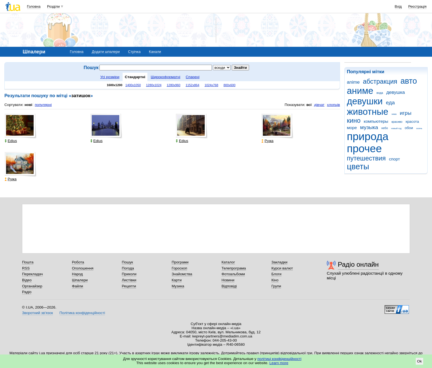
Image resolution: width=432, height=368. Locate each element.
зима (393, 114)
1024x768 (211, 85)
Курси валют (282, 268)
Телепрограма (234, 268)
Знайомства (182, 274)
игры (405, 113)
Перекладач (32, 274)
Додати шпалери (106, 52)
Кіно (275, 280)
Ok (419, 361)
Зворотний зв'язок (37, 313)
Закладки (279, 262)
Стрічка (134, 52)
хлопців (333, 105)
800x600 (229, 85)
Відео (27, 280)
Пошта (27, 262)
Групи (276, 286)
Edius (11, 141)
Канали (155, 52)
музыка (369, 127)
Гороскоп (179, 268)
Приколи (129, 274)
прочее (364, 148)
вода (380, 92)
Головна (33, 6)
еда (390, 102)
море (352, 127)
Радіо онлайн (358, 264)
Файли (77, 286)
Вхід (398, 6)
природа (367, 136)
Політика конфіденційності (82, 313)
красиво (397, 121)
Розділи (53, 6)
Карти (177, 280)
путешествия (366, 158)
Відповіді (229, 286)
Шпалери (80, 280)
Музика (178, 286)
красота (412, 121)
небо (384, 128)
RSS (26, 268)
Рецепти (129, 286)
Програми (180, 262)
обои (409, 128)
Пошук (127, 262)
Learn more (278, 363)
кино (354, 120)
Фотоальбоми (233, 274)
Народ (77, 274)
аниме (360, 91)
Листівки (129, 280)
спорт (394, 159)
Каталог (228, 262)
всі (309, 105)
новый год (396, 128)
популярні (43, 105)
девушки (365, 101)
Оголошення (82, 268)
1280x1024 (153, 85)
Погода (128, 268)
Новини (228, 280)
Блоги (276, 274)
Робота (78, 262)
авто (409, 81)
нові (28, 105)
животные (367, 112)
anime (353, 82)
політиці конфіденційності (279, 359)
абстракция (380, 81)
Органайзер (32, 286)
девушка (395, 92)
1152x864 (192, 85)
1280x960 (173, 85)
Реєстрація (417, 6)
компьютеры (376, 121)
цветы (358, 166)
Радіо (26, 292)
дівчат (319, 105)
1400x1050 (133, 85)
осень (419, 128)
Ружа (267, 141)
